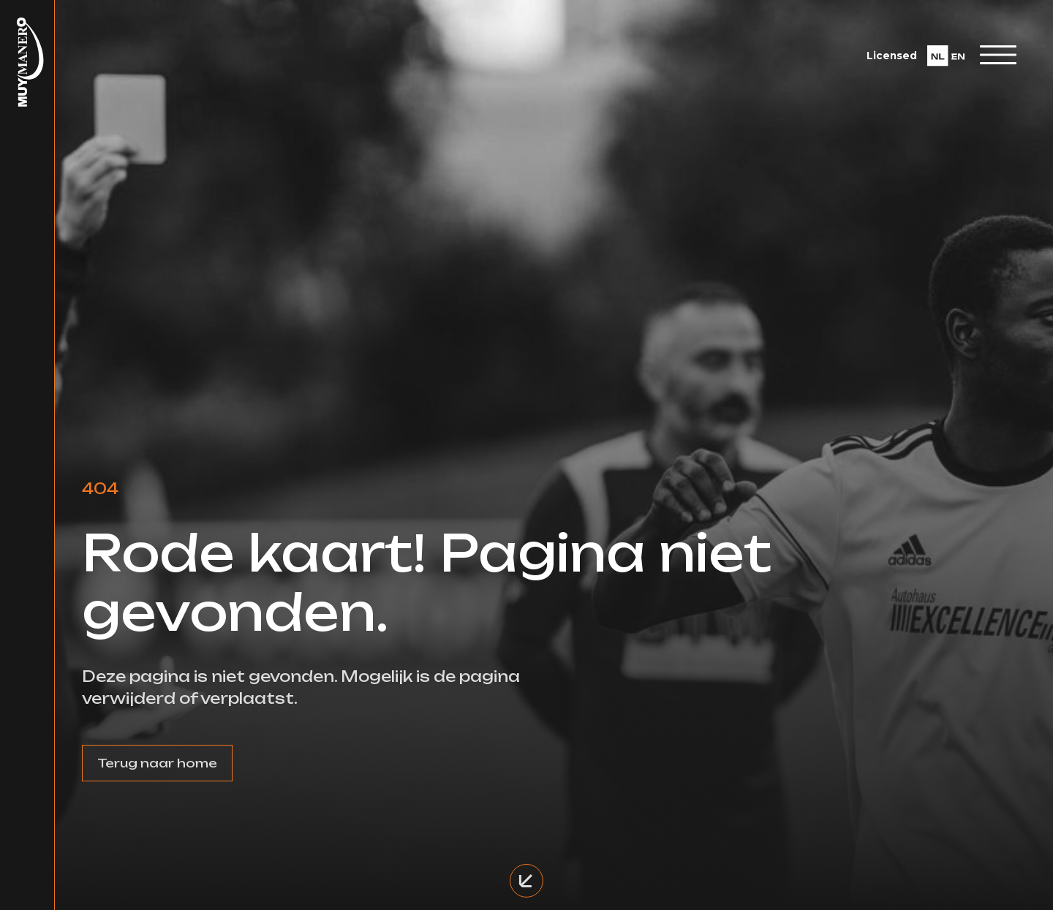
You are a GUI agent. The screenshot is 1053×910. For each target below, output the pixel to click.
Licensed (892, 55)
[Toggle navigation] (998, 55)
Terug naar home (157, 763)
